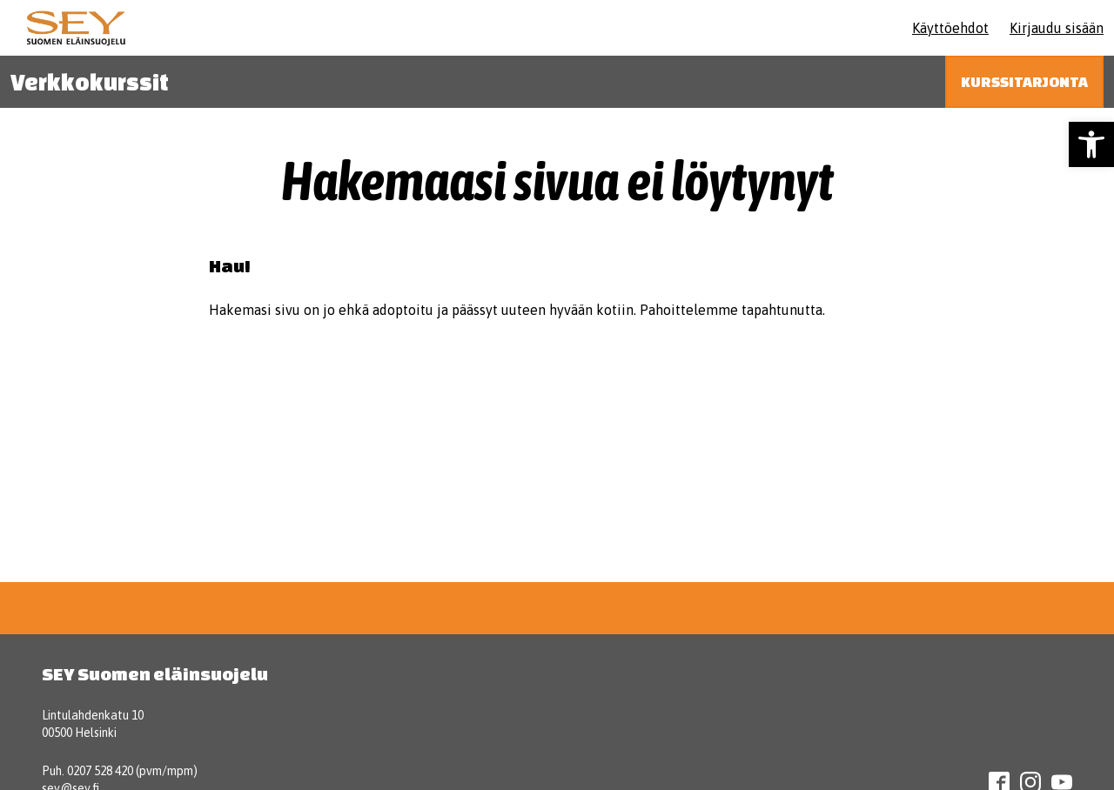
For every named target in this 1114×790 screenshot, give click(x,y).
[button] (1091, 144)
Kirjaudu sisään (1057, 28)
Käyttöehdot (950, 28)
